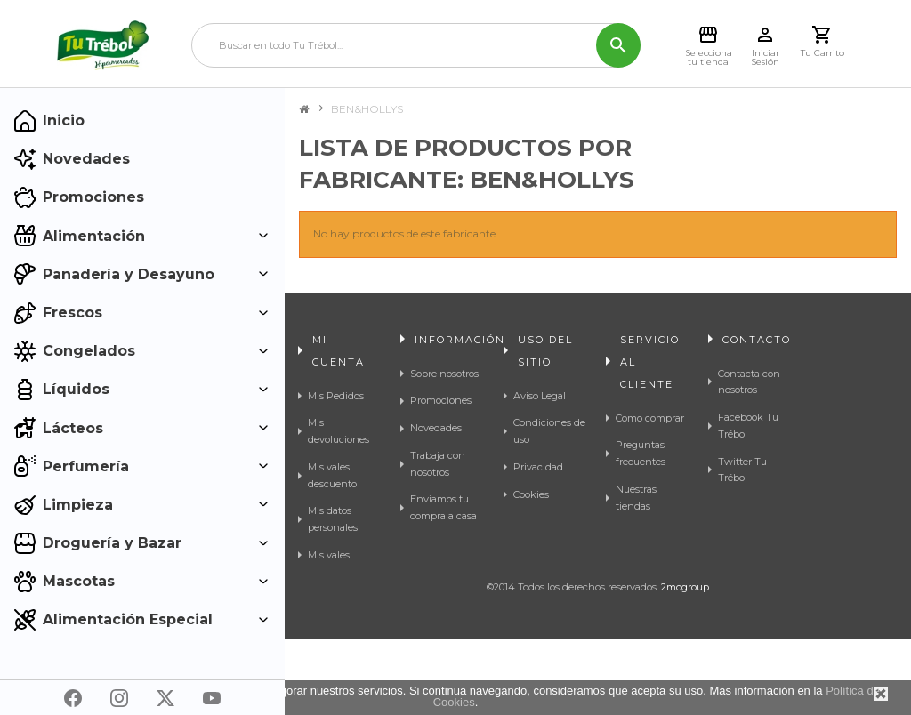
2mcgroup (685, 663)
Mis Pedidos (336, 396)
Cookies (531, 494)
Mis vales (329, 555)
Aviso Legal (539, 396)
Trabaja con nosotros (437, 463)
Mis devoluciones (338, 431)
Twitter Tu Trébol (742, 470)
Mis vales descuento (332, 475)
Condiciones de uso (549, 431)
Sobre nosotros (444, 373)
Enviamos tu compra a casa (443, 507)
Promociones (441, 400)
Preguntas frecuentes (640, 453)
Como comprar (650, 418)
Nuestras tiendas (636, 497)
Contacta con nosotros (749, 382)
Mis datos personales (333, 519)
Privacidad (538, 467)
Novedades (436, 428)
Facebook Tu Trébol (748, 425)
